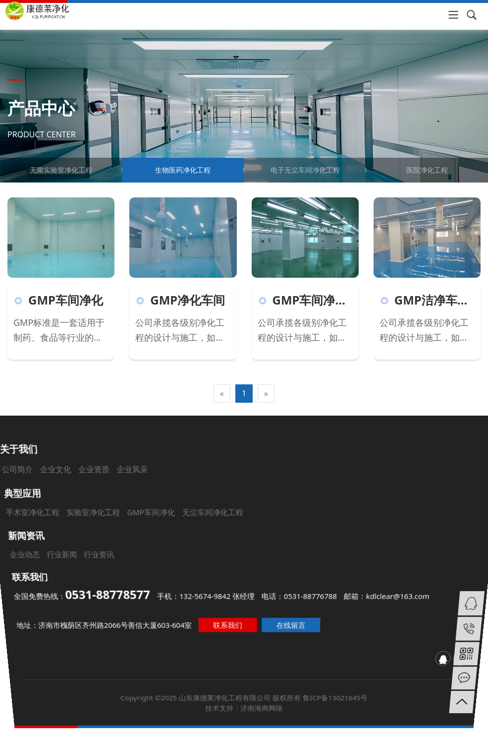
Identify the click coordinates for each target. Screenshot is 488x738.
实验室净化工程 (113, 526)
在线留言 (296, 626)
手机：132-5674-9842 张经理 (204, 596)
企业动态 (37, 558)
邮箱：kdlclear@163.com (391, 596)
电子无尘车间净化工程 (305, 170)
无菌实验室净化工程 (61, 170)
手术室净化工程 (61, 526)
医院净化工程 (427, 170)
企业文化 (94, 497)
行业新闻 (72, 558)
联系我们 (226, 626)
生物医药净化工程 (183, 170)
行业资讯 (107, 558)
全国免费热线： (76, 594)
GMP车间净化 (163, 526)
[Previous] (222, 393)
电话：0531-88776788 (301, 596)
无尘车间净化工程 (216, 526)
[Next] (266, 393)
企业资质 (124, 497)
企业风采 (155, 497)
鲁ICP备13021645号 (368, 729)
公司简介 (63, 497)
